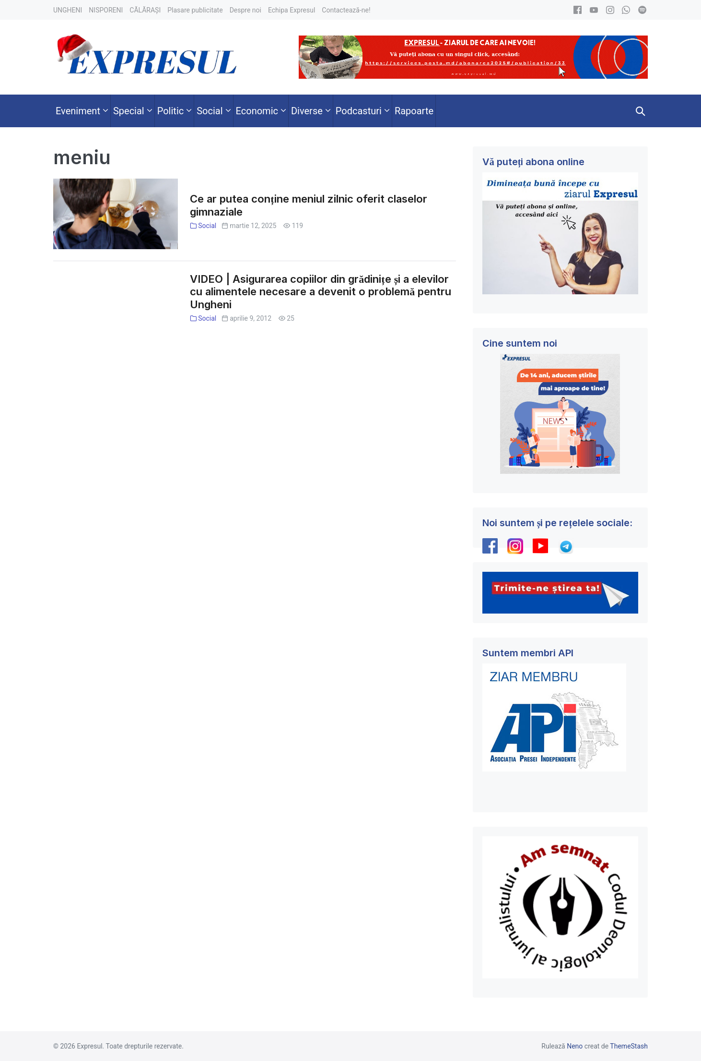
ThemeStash (629, 1046)
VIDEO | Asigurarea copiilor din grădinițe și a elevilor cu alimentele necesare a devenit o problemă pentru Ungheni (320, 292)
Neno (575, 1046)
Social (207, 225)
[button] (640, 111)
